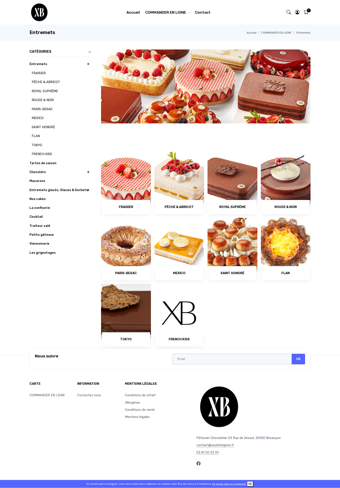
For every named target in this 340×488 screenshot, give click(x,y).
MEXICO (38, 118)
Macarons (37, 181)
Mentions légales (137, 417)
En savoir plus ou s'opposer (229, 483)
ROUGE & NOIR (43, 100)
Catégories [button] (60, 51)
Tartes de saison (42, 163)
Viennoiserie (39, 244)
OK (298, 359)
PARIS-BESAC (42, 109)
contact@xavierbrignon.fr (215, 445)
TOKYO (37, 145)
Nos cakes (37, 199)
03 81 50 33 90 (207, 452)
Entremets (303, 32)
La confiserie (39, 208)
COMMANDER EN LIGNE (165, 12)
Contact (203, 12)
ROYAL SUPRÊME (45, 91)
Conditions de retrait (140, 395)
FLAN (36, 136)
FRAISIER (39, 73)
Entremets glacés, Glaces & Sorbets (58, 190)
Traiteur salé (39, 226)
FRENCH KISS (42, 154)
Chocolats (37, 172)
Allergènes (132, 402)
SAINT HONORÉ (43, 127)
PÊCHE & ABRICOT (46, 82)
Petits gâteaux (41, 235)
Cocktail (36, 217)
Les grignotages (42, 253)
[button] (297, 12)
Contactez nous (89, 395)
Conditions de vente (140, 410)
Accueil (133, 12)
